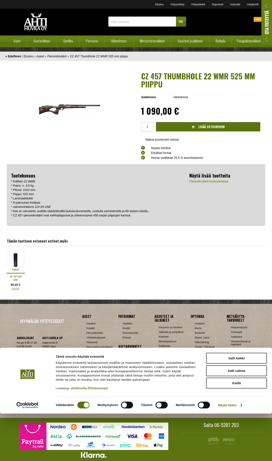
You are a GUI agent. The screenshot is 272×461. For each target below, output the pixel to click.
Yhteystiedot (198, 4)
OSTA (15, 289)
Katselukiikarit (203, 393)
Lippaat (127, 367)
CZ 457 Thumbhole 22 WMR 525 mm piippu (99, 56)
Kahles (199, 351)
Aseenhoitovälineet (133, 353)
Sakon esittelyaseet (97, 356)
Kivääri (126, 328)
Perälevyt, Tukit (131, 372)
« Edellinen (13, 56)
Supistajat (128, 377)
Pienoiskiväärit (57, 56)
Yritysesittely (177, 4)
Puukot (235, 377)
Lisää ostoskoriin (208, 126)
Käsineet (164, 336)
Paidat (162, 350)
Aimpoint (200, 323)
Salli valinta (236, 418)
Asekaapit (236, 332)
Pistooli (127, 337)
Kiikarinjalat (129, 363)
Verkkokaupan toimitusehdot (41, 376)
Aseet (17, 41)
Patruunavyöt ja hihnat (243, 372)
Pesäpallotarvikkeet (249, 41)
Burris (198, 328)
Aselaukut (236, 336)
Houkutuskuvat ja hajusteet (241, 343)
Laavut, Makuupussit (170, 376)
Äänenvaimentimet (133, 391)
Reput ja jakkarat (168, 390)
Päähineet (164, 346)
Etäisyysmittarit (203, 389)
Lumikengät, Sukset (170, 380)
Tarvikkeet (164, 360)
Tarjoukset (217, 4)
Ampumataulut (239, 327)
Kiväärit (90, 328)
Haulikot (91, 323)
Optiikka (68, 41)
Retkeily (220, 41)
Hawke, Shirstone (205, 346)
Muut (234, 391)
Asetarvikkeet (42, 41)
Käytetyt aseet (94, 351)
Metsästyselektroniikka (244, 363)
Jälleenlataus (119, 41)
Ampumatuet (130, 386)
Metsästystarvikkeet (152, 41)
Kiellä (236, 430)
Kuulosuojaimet (239, 358)
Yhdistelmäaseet (95, 337)
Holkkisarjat (93, 372)
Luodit (90, 386)
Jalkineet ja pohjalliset (171, 332)
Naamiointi (237, 367)
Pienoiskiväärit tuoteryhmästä (208, 181)
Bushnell (200, 332)
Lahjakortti (253, 4)
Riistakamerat (238, 386)
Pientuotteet (165, 385)
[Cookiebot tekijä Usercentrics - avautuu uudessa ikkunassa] (27, 453)
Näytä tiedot (227, 452)
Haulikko (127, 323)
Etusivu (159, 4)
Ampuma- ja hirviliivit (170, 327)
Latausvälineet (94, 381)
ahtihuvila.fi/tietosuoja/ (89, 435)
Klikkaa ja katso (51, 363)
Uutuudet (235, 4)
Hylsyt (90, 377)
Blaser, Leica (202, 337)
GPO (198, 365)
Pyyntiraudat (238, 381)
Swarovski (201, 375)
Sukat (162, 355)
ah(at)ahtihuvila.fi (26, 363)
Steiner (199, 370)
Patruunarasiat (94, 391)
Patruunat (92, 41)
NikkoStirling (202, 342)
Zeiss (198, 384)
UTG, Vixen (201, 379)
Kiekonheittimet (239, 353)
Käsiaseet (92, 342)
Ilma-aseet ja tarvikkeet (99, 346)
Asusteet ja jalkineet (190, 41)
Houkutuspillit (238, 349)
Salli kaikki (236, 405)
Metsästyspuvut (167, 341)
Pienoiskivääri (130, 332)
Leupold (199, 356)
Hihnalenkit (129, 358)
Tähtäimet (128, 381)
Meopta (199, 360)
